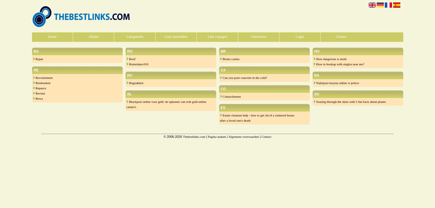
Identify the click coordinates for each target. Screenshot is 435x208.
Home (52, 37)
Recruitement (43, 77)
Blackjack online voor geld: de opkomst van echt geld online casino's (166, 104)
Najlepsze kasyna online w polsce (336, 83)
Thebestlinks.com (194, 136)
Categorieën (134, 37)
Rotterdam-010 (137, 64)
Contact (341, 37)
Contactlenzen (230, 96)
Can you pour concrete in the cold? (243, 77)
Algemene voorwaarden (244, 136)
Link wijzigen (217, 37)
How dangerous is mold (330, 59)
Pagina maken (217, 136)
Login (300, 37)
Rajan (38, 59)
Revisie (39, 93)
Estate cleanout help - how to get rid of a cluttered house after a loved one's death (257, 118)
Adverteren (258, 37)
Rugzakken (134, 83)
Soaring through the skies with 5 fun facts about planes (349, 101)
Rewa (38, 98)
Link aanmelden (176, 37)
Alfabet (93, 37)
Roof (131, 59)
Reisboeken (42, 83)
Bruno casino (230, 59)
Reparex (39, 88)
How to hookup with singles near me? (339, 64)
